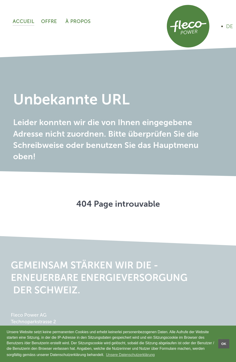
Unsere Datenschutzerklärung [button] (130, 355)
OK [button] (223, 344)
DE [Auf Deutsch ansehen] (229, 26)
